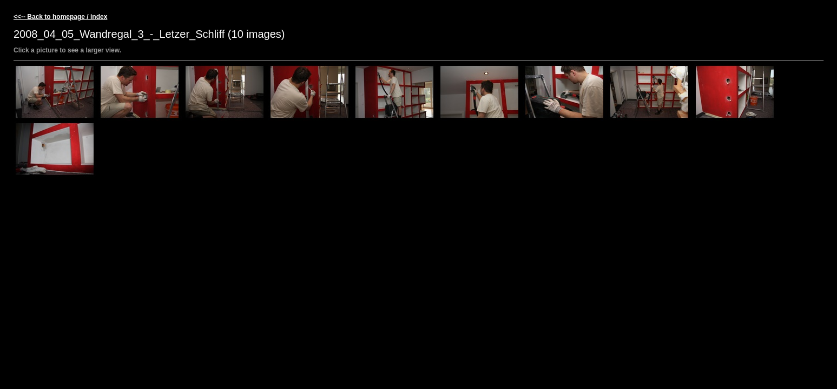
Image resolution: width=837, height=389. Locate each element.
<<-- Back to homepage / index (60, 17)
